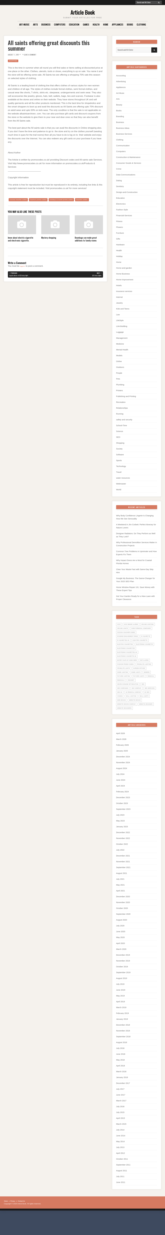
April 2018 (120, 1086)
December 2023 (123, 818)
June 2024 (120, 801)
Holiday (119, 256)
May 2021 (120, 905)
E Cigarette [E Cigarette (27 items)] (122, 644)
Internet (119, 297)
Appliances (117, 24)
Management (121, 338)
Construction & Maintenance (128, 157)
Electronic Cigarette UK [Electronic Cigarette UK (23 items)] (128, 668)
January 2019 (122, 1040)
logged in (24, 270)
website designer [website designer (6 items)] (125, 728)
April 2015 (120, 1139)
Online (119, 361)
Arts (35, 24)
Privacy (14, 1222)
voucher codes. (16, 204)
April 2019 (120, 1022)
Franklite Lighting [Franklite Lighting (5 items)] (126, 680)
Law (118, 314)
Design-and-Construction (127, 192)
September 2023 (123, 830)
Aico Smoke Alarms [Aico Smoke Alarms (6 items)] (133, 624)
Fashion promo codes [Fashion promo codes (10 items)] (127, 676)
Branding (120, 116)
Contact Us (24, 1222)
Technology (121, 466)
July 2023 (120, 836)
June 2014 (120, 1156)
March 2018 (121, 1092)
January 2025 (122, 771)
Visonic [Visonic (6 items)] (152, 712)
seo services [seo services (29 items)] (123, 708)
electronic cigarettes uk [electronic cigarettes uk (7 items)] (129, 664)
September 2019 (123, 993)
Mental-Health (122, 350)
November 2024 (123, 783)
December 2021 (123, 876)
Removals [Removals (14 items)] (132, 696)
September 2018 (123, 1057)
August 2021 (121, 894)
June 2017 (120, 1115)
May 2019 (120, 1016)
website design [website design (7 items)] (138, 720)
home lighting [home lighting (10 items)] (141, 684)
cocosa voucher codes (20, 200)
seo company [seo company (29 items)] (140, 704)
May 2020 (120, 958)
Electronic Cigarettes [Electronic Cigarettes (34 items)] (128, 660)
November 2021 (123, 882)
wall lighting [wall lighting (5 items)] (123, 716)
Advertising (121, 81)
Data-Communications (125, 175)
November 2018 (123, 1051)
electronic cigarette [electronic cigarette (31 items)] (127, 656)
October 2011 (122, 1180)
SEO (118, 437)
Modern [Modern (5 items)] (135, 688)
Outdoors (120, 367)
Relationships (122, 408)
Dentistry (120, 186)
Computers (59, 24)
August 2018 (121, 1063)
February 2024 (122, 812)
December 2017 (123, 1104)
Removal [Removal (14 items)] (121, 696)
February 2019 (122, 1034)
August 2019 (121, 999)
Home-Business (123, 274)
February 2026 (122, 765)
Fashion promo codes (43, 200)
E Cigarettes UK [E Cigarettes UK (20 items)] (138, 644)
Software (120, 454)
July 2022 (120, 870)
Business (45, 24)
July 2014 (120, 1150)
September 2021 (123, 888)
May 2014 (120, 1162)
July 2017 (120, 1109)
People (119, 373)
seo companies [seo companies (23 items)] (124, 704)
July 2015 (120, 1133)
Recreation (121, 402)
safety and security (124, 419)
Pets (118, 379)
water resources (123, 478)
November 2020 (123, 923)
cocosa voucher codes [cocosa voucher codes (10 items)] (128, 636)
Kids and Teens (122, 309)
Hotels (119, 285)
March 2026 (121, 760)
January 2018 (122, 1098)
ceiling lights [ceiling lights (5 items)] (141, 628)
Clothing (141, 24)
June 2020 (120, 952)
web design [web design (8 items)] (122, 720)
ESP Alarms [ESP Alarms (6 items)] (149, 672)
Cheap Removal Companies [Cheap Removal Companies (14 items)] (129, 632)
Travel (118, 472)
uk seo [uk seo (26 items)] (142, 712)
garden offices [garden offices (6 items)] (124, 684)
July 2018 (120, 1069)
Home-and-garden (124, 268)
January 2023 (122, 847)
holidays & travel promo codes (71, 200)
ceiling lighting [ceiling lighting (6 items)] (124, 628)
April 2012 (120, 1174)
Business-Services (124, 134)
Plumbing (120, 385)
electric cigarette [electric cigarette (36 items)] (126, 648)
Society (119, 449)
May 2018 (120, 1080)
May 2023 (120, 841)
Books (130, 24)
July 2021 (120, 900)
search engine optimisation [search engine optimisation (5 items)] (130, 700)
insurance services (124, 291)
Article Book (82, 12)
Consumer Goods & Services (128, 163)
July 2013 (120, 1168)
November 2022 (123, 859)
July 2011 (120, 1197)
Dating (119, 180)
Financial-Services (124, 215)
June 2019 (120, 1010)
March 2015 (121, 1144)
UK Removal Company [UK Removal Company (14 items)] (126, 712)
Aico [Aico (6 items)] (119, 624)
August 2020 (121, 940)
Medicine (120, 344)
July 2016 (120, 1127)
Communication (123, 145)
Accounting (121, 75)
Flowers (119, 227)
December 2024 (123, 777)
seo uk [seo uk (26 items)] (136, 708)
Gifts (118, 239)
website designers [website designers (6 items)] (145, 728)
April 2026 (120, 754)
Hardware (120, 245)
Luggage (120, 332)
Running (119, 414)
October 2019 (122, 987)
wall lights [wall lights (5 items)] (138, 716)
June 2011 (120, 1203)
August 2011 (121, 1191)
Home (105, 24)
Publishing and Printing (126, 396)
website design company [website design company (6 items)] (128, 724)
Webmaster (121, 484)
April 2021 (120, 911)
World (118, 489)
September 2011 (123, 1185)
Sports (119, 460)
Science (119, 431)
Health (96, 24)
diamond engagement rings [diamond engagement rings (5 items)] (129, 640)
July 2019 (120, 1005)
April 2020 (120, 964)
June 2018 (120, 1074)
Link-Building (121, 326)
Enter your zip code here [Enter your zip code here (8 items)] (129, 672)
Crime (118, 169)
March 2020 (121, 970)
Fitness (119, 221)
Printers (119, 390)
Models (119, 355)
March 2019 (121, 1028)
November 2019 (123, 981)
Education (74, 24)
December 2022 (123, 853)
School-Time (121, 425)
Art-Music (24, 24)
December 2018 (123, 1045)
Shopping (14, 61)
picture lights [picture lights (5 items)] (142, 692)
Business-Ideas (122, 128)
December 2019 (123, 975)
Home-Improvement (124, 279)
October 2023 (122, 824)
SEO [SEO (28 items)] (147, 700)
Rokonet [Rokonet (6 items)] (144, 696)
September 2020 (123, 935)
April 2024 (120, 806)
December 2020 (123, 917)
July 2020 (120, 946)
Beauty (119, 105)
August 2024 (121, 789)
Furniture (120, 233)
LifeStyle (120, 320)
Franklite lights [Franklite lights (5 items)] (145, 680)
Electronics (121, 204)
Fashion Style (122, 210)
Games (86, 24)
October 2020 (122, 929)
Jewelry (119, 303)
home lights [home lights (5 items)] (123, 688)
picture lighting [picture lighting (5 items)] (125, 692)
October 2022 (122, 865)
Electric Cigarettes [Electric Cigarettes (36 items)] (126, 652)
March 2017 (121, 1121)
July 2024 (120, 795)
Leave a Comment (34, 54)
